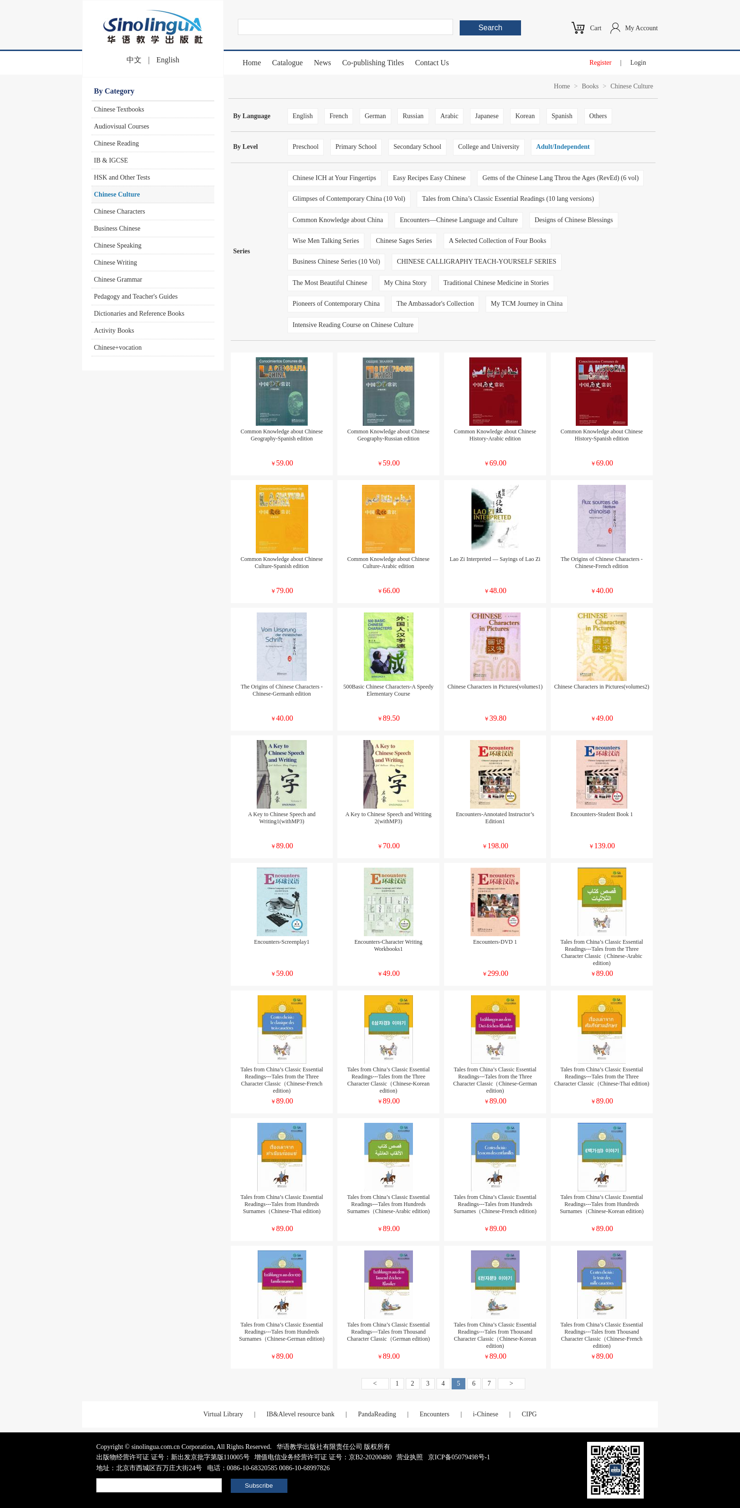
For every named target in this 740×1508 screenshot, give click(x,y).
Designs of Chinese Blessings (574, 220)
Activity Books (114, 330)
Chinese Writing (115, 262)
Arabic (449, 116)
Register (600, 62)
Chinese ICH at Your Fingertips (334, 177)
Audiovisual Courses (121, 126)
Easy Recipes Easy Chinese (429, 177)
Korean (525, 116)
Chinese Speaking (118, 245)
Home (252, 63)
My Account (641, 28)
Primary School (356, 146)
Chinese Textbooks (119, 109)
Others (598, 116)
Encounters (434, 1414)
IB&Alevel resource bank (301, 1414)
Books (590, 86)
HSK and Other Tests (122, 177)
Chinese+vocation (118, 347)
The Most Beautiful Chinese (330, 282)
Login (638, 62)
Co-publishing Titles (373, 63)
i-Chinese (485, 1414)
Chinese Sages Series (404, 240)
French (338, 116)
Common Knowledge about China (338, 220)
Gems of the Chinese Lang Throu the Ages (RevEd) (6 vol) (560, 177)
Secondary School (417, 146)
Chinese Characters (119, 211)
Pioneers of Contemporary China (336, 303)
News (322, 63)
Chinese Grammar (118, 279)
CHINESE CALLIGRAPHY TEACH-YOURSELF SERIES (476, 261)
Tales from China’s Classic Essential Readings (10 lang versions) (508, 198)
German (375, 116)
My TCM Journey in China (527, 303)
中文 (134, 60)
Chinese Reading (116, 143)
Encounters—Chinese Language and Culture (459, 220)
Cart (595, 28)
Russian (413, 116)
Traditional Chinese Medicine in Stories (496, 282)
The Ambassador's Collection (435, 303)
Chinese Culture (117, 194)
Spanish (562, 116)
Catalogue (287, 63)
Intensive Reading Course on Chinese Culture (353, 324)
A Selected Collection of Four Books (497, 240)
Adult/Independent (563, 146)
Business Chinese (117, 228)
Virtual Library (223, 1414)
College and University (489, 146)
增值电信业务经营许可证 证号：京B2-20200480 (323, 1457)
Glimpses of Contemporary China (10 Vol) (349, 198)
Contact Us (432, 63)
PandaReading (377, 1414)
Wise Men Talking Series (326, 240)
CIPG (529, 1414)
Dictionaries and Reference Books (139, 313)
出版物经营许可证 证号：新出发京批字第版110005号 (173, 1457)
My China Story (405, 282)
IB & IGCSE (111, 160)
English (167, 60)
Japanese (487, 116)
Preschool (306, 146)
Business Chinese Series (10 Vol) (336, 261)
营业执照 (409, 1457)
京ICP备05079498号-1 (459, 1457)
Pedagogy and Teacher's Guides (135, 296)
